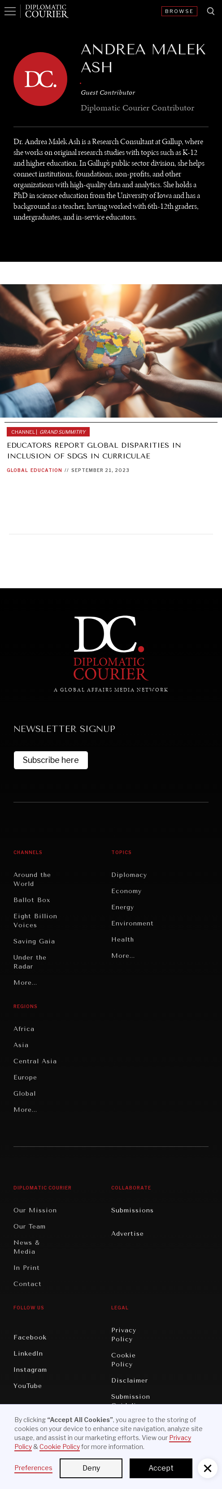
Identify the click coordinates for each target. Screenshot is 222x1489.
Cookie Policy (123, 1360)
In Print (26, 1268)
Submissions (132, 1210)
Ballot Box (31, 900)
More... (25, 983)
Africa (24, 1029)
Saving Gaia (34, 941)
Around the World (32, 879)
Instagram (30, 1370)
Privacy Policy (123, 1334)
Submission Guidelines (130, 1401)
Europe (25, 1077)
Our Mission (35, 1210)
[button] (208, 1468)
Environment (132, 923)
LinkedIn (28, 1353)
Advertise (127, 1234)
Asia (21, 1045)
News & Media (26, 1247)
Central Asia (35, 1061)
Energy (122, 907)
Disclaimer (129, 1380)
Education (46, 470)
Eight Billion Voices (35, 920)
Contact (27, 1284)
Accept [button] (161, 1468)
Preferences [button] (33, 1467)
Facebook (30, 1337)
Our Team (29, 1226)
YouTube (27, 1386)
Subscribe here (51, 760)
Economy (126, 891)
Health (122, 939)
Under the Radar (30, 962)
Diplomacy (129, 875)
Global (17, 470)
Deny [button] (91, 1468)
